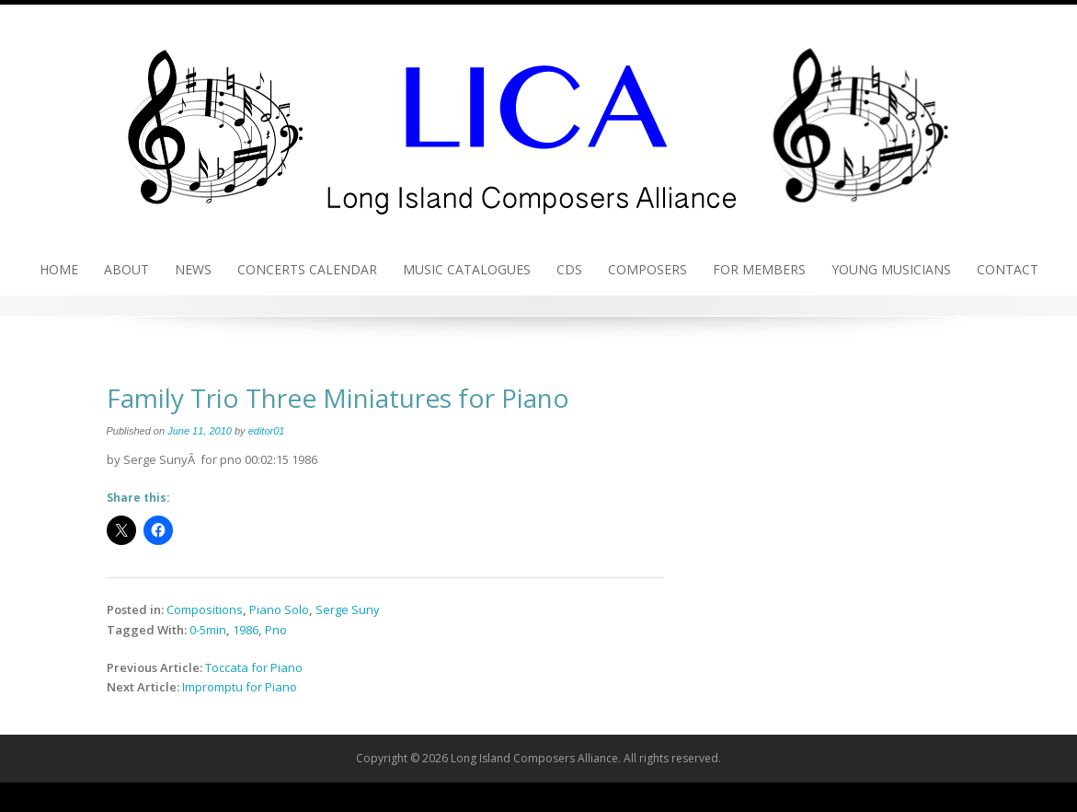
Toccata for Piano (254, 667)
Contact (1007, 269)
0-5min (207, 629)
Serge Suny (347, 609)
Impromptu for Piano (239, 687)
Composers (647, 269)
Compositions (204, 609)
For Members (759, 269)
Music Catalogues (467, 269)
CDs (569, 269)
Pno (276, 629)
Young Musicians (891, 269)
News (193, 269)
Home (59, 269)
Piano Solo (279, 609)
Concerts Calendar (307, 269)
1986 (245, 629)
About (126, 269)
